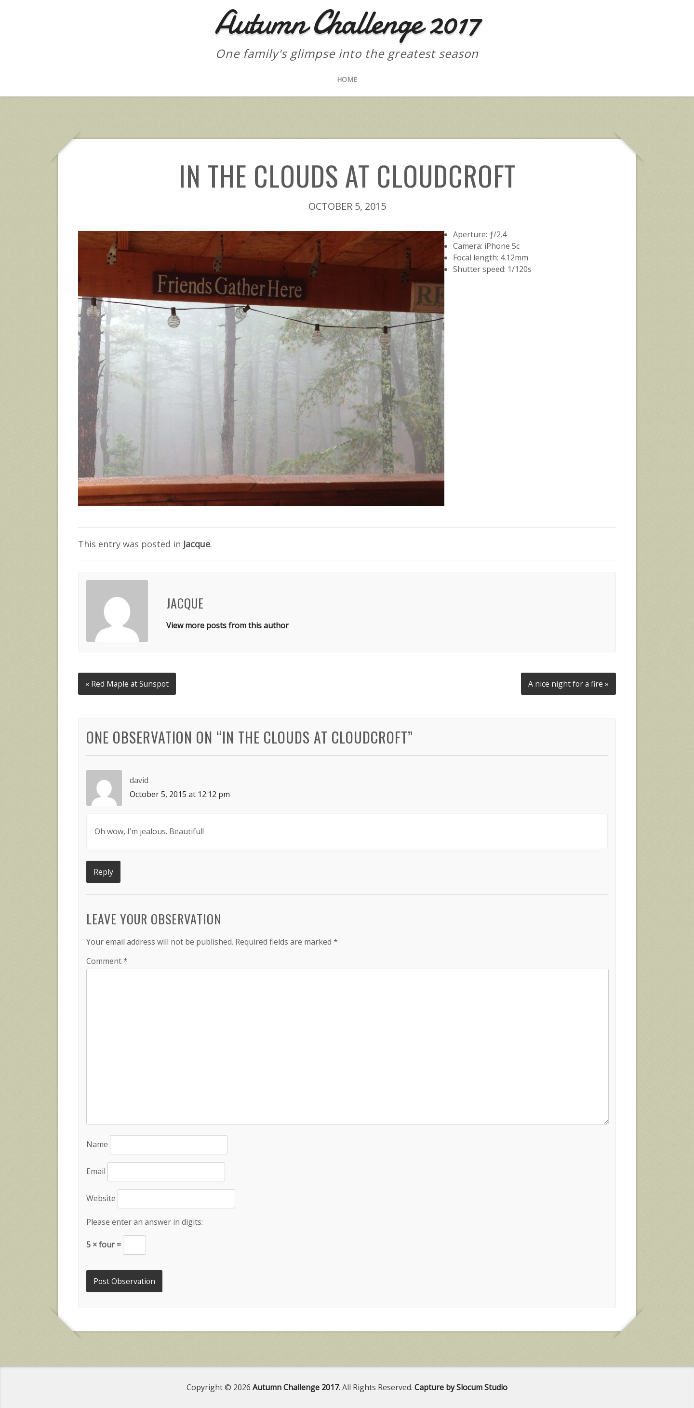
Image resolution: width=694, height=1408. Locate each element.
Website (101, 1197)
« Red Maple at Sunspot (128, 682)
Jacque (196, 544)
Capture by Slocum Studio (460, 1386)
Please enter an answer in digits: (144, 1221)
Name (97, 1143)
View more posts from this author (227, 625)
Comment (107, 960)
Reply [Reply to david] (103, 871)
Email (96, 1170)
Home (347, 79)
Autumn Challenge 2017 (296, 1386)
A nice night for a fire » (568, 682)
